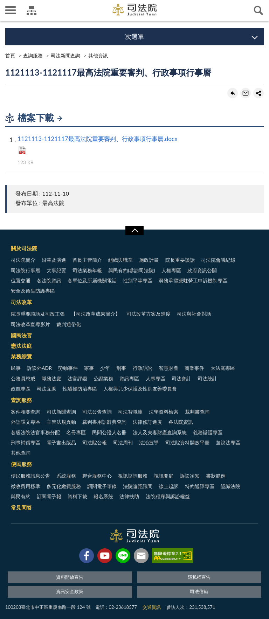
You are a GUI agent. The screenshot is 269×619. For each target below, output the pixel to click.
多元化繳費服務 (64, 486)
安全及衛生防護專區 (33, 291)
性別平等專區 (137, 280)
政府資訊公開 (202, 270)
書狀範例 (216, 476)
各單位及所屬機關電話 (92, 280)
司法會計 (181, 378)
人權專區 (171, 270)
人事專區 (155, 378)
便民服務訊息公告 (30, 476)
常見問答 (21, 507)
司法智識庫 (130, 412)
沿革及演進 (54, 260)
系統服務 (66, 476)
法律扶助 (129, 496)
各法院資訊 (49, 280)
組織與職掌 (120, 260)
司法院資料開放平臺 (187, 442)
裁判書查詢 (197, 412)
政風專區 (20, 389)
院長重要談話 (180, 260)
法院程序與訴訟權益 (168, 496)
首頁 (10, 55)
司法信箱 (199, 591)
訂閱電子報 (49, 496)
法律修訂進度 (147, 422)
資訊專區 (129, 378)
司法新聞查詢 (65, 55)
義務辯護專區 (207, 432)
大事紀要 (56, 270)
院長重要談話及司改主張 (38, 314)
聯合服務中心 (97, 476)
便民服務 (21, 464)
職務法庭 (51, 378)
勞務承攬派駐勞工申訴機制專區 (193, 280)
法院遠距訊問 (137, 486)
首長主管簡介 (87, 260)
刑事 (121, 368)
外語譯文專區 (25, 422)
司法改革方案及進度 (148, 314)
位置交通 (20, 280)
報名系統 (103, 496)
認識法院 (230, 486)
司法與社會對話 (194, 314)
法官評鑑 (77, 378)
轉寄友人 (245, 93)
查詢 (258, 10)
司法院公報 (94, 442)
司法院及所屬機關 (31, 10)
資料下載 (77, 496)
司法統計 (207, 378)
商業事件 (194, 368)
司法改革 (21, 302)
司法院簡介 (23, 260)
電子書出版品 (61, 442)
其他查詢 (20, 453)
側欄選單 (10, 10)
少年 (105, 368)
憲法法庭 (21, 346)
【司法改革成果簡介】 (95, 314)
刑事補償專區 (25, 442)
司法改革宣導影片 (30, 324)
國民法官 (21, 335)
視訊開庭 (163, 476)
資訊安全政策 (69, 591)
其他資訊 (98, 55)
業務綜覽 (21, 356)
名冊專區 (76, 432)
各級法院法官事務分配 (35, 432)
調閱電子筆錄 (102, 486)
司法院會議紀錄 (218, 260)
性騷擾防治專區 (80, 389)
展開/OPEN (134, 230)
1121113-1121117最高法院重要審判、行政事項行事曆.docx (98, 138)
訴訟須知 (190, 476)
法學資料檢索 (163, 412)
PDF (22, 150)
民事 (16, 368)
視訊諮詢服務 (132, 476)
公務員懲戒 (23, 378)
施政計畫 (149, 260)
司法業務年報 (87, 270)
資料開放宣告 (69, 577)
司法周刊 (123, 442)
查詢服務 (33, 55)
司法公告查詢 (97, 412)
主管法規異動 (61, 422)
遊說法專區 (228, 442)
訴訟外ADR (39, 368)
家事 (89, 368)
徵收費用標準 (25, 486)
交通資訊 (152, 607)
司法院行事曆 (25, 270)
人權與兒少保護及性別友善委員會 (140, 389)
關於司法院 (24, 248)
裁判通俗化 (68, 324)
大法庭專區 (223, 368)
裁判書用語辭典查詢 (104, 422)
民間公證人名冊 (109, 432)
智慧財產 (168, 368)
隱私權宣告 (199, 577)
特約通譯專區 (199, 486)
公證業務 (103, 378)
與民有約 (20, 496)
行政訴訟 (142, 368)
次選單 (134, 36)
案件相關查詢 (25, 412)
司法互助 (46, 389)
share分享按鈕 (258, 93)
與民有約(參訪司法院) (131, 270)
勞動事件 (68, 368)
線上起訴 (168, 486)
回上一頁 (232, 93)
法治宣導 (149, 442)
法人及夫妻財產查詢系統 (160, 432)
